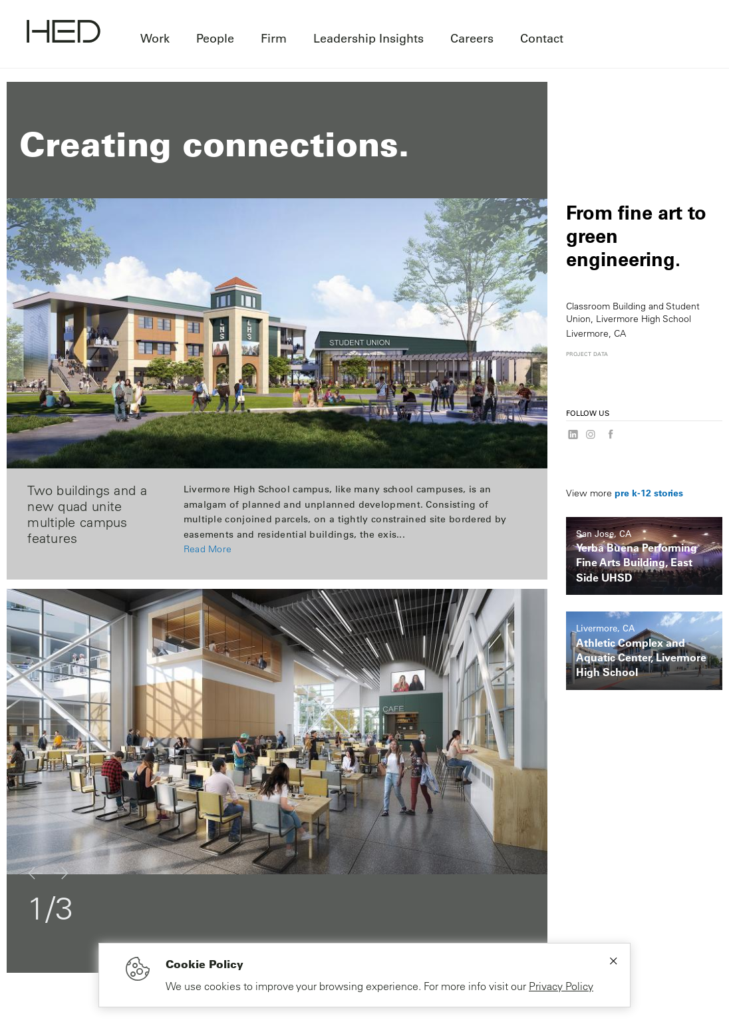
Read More (208, 549)
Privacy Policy (561, 986)
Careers (472, 38)
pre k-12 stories (649, 492)
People (215, 38)
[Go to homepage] (63, 33)
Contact (541, 38)
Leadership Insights (368, 38)
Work (155, 38)
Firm (274, 38)
